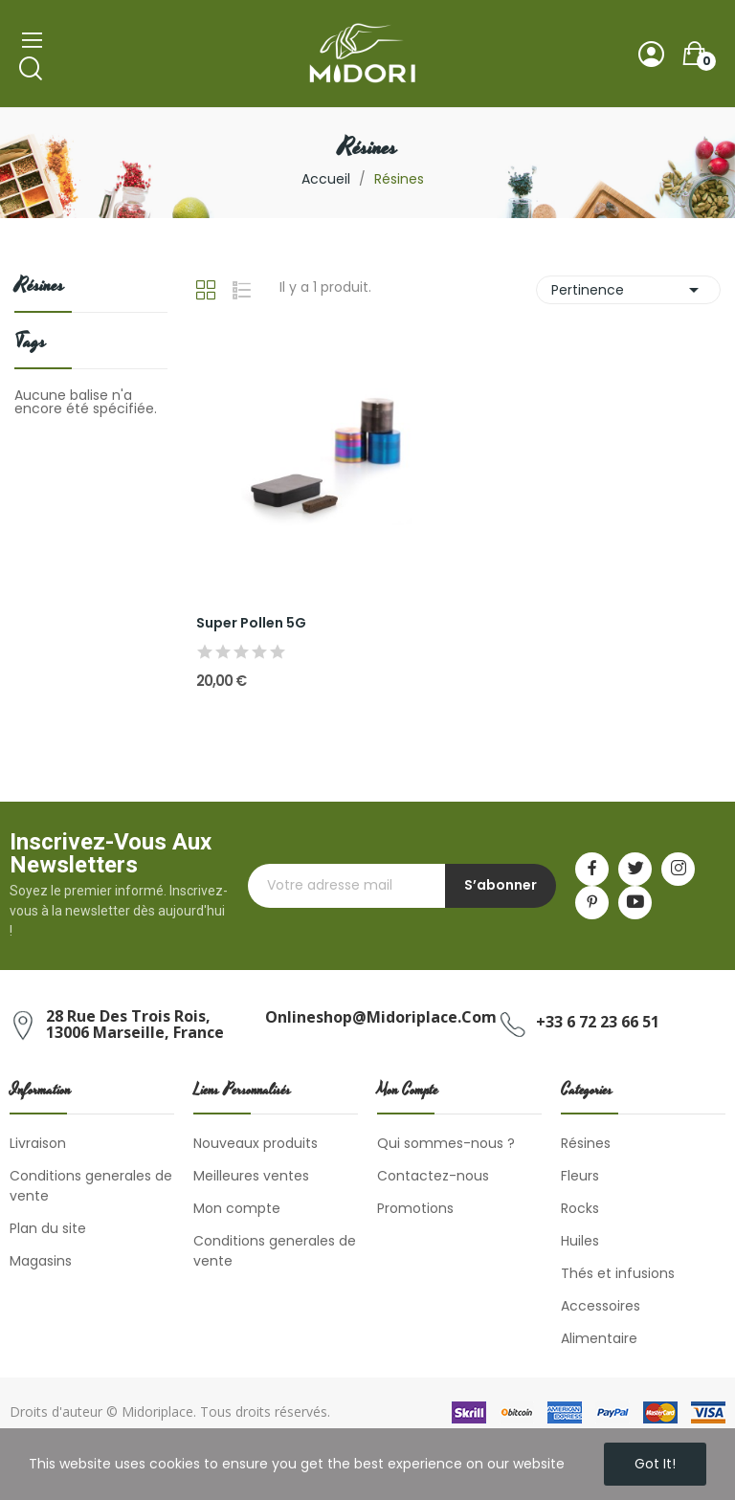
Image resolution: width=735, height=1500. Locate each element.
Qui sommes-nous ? (446, 1143)
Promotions (415, 1208)
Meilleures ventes (251, 1175)
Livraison (38, 1143)
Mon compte (236, 1208)
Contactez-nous (433, 1175)
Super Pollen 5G (251, 623)
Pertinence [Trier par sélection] (628, 289)
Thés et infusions (618, 1273)
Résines (39, 287)
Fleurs (580, 1175)
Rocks (580, 1208)
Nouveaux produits (255, 1143)
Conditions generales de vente (91, 1185)
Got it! (655, 1463)
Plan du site (48, 1228)
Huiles (580, 1240)
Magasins (41, 1260)
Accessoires (600, 1305)
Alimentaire (599, 1338)
